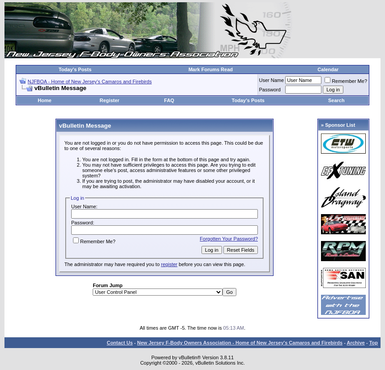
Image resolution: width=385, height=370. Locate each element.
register (169, 264)
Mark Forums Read (210, 69)
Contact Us (120, 342)
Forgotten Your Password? (229, 238)
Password (270, 89)
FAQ (169, 100)
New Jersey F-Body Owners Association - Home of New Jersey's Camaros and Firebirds (239, 342)
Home (44, 100)
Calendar (327, 69)
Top (373, 342)
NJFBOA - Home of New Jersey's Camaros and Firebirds (90, 81)
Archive (356, 342)
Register (110, 100)
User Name (271, 80)
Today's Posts (75, 69)
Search (336, 100)
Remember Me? (346, 81)
